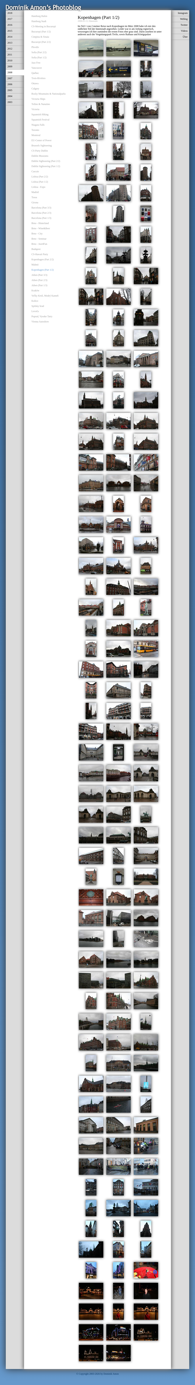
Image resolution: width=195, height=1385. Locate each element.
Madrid (35, 192)
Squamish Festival (41, 119)
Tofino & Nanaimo (41, 104)
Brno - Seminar (39, 238)
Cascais (35, 171)
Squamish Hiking (40, 114)
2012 (9, 48)
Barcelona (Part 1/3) (41, 218)
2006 (9, 84)
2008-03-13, (83, 21)
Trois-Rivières (39, 78)
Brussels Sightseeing (42, 145)
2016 (9, 25)
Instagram (183, 13)
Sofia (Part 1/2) (39, 57)
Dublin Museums (40, 156)
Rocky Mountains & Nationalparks (49, 93)
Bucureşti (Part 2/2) (41, 42)
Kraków (35, 290)
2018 (9, 13)
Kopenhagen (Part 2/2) (43, 259)
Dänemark (93, 21)
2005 (9, 90)
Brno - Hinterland (40, 223)
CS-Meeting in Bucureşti (44, 26)
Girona (35, 202)
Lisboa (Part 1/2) (40, 181)
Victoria (35, 109)
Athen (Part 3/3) (39, 275)
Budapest (36, 249)
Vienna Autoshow (40, 321)
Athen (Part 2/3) (39, 280)
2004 (9, 96)
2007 (9, 78)
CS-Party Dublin (40, 150)
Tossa (34, 197)
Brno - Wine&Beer (41, 228)
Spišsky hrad (38, 306)
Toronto (35, 130)
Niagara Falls (38, 125)
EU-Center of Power (42, 140)
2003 (9, 102)
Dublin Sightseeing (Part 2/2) (46, 161)
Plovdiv (35, 47)
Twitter (184, 25)
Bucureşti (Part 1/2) (41, 31)
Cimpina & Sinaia (40, 36)
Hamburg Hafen (39, 16)
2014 (9, 36)
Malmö (35, 264)
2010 (9, 60)
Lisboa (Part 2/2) (40, 176)
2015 (9, 31)
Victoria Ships (38, 99)
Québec (35, 73)
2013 (9, 42)
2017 (9, 19)
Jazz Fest (36, 62)
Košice (35, 301)
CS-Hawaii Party (40, 254)
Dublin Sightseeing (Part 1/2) (46, 166)
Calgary (35, 88)
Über (185, 36)
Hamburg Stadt (39, 21)
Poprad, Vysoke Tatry (42, 316)
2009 (9, 66)
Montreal (36, 135)
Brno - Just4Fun (39, 244)
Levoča (35, 311)
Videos (184, 31)
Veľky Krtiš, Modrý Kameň (45, 295)
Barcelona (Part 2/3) (41, 213)
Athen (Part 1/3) (39, 285)
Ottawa (35, 83)
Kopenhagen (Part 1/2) (43, 270)
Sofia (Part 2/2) (39, 52)
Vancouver (37, 68)
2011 (9, 54)
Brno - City (37, 233)
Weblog (184, 19)
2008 (9, 72)
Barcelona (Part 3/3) (41, 207)
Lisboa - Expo (38, 187)
